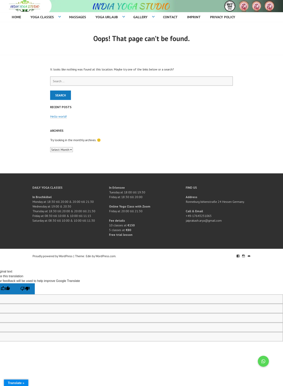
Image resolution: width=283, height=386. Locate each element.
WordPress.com (106, 256)
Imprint (194, 17)
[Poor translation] (25, 288)
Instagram (243, 256)
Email (249, 256)
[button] (263, 361)
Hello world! (58, 116)
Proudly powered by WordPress (52, 256)
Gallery (140, 17)
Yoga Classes (42, 17)
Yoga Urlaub (107, 17)
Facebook (238, 256)
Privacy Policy (222, 17)
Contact (170, 17)
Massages (77, 17)
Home (16, 17)
